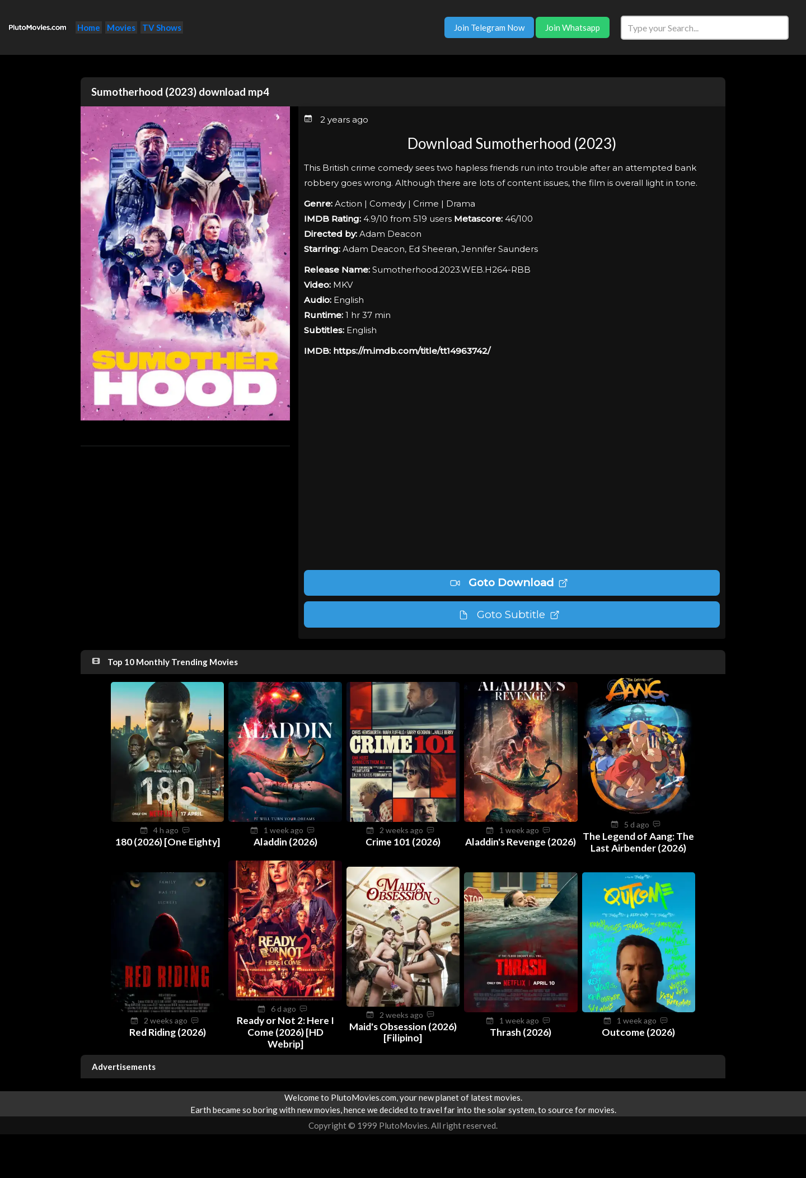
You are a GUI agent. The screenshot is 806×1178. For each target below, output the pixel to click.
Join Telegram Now (489, 27)
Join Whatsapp (572, 27)
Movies (121, 27)
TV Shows (161, 27)
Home (88, 27)
